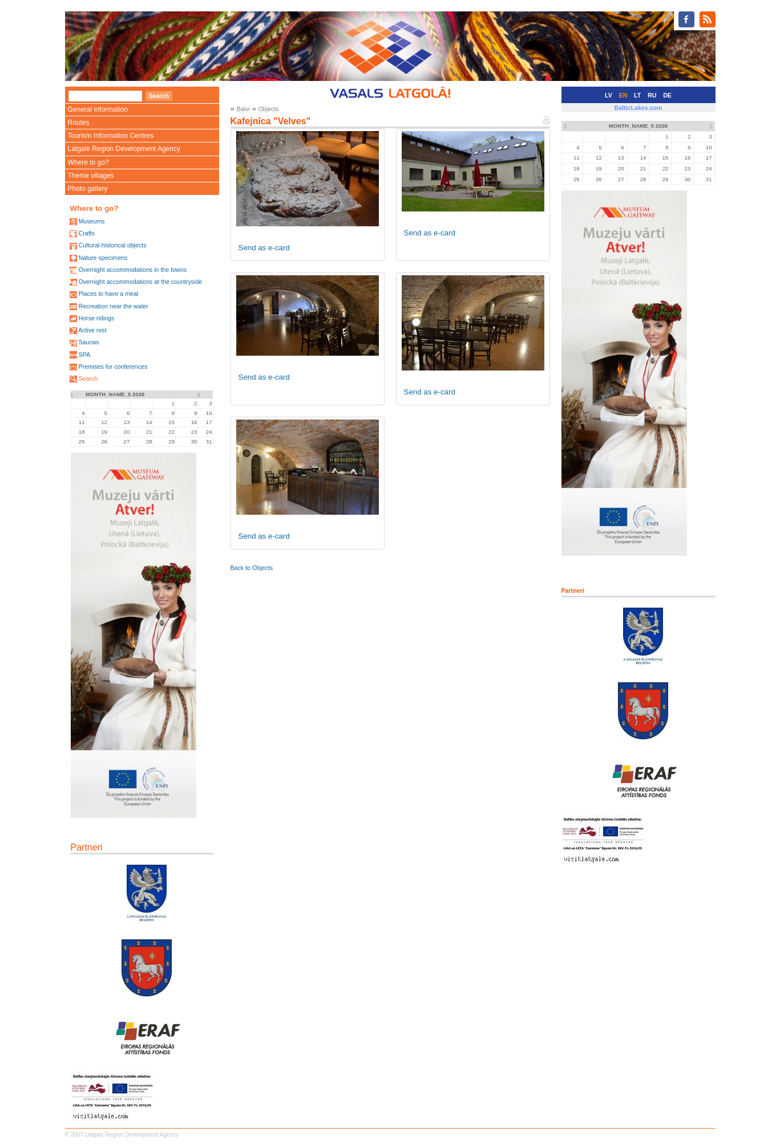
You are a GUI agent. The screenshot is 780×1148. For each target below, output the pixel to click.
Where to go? (88, 162)
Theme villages (91, 176)
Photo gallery (88, 189)
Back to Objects (252, 567)
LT (637, 95)
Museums (91, 221)
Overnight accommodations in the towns (132, 269)
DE (667, 95)
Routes (79, 123)
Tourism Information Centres (111, 136)
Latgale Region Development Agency (124, 149)
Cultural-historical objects (112, 245)
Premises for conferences (112, 366)
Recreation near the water (113, 306)
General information (98, 109)
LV (608, 95)
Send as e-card (264, 247)
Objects (268, 108)
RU (652, 95)
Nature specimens (102, 257)
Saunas (88, 342)
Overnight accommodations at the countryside (140, 281)
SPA (84, 354)
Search (88, 378)
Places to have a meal (108, 293)
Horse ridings (96, 318)
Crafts (86, 233)
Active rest (92, 330)
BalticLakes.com (638, 107)
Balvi (243, 108)
